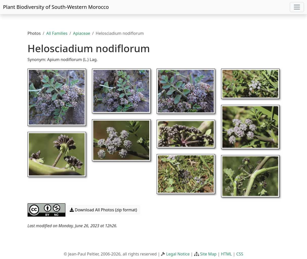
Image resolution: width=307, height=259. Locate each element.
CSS (239, 254)
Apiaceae (81, 33)
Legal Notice (178, 254)
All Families (56, 33)
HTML (226, 254)
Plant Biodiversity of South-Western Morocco (56, 7)
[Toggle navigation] (297, 7)
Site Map (208, 254)
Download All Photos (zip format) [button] (103, 210)
